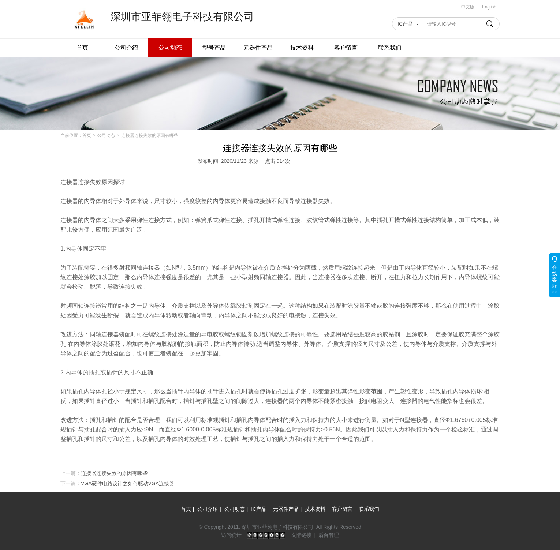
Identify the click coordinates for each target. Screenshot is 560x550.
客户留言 (346, 48)
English (489, 7)
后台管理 (328, 535)
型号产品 (214, 48)
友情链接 (301, 535)
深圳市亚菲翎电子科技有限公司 (182, 16)
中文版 (467, 7)
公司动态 (170, 47)
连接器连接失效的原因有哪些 (114, 473)
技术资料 (302, 48)
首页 (82, 48)
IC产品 (405, 24)
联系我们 (390, 48)
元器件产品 (258, 48)
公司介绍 (126, 48)
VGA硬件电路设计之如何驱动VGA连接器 (127, 483)
